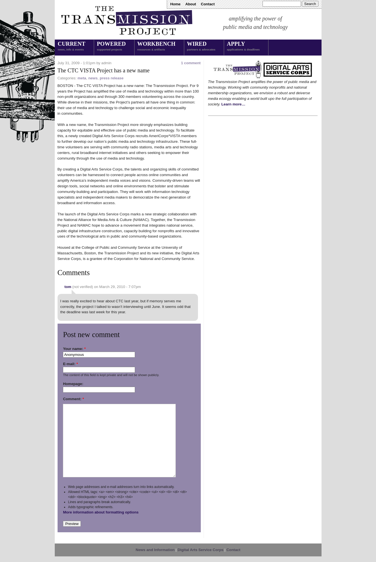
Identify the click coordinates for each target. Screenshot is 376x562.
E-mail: (70, 364)
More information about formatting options (100, 512)
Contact (208, 4)
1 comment (190, 63)
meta (82, 78)
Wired (201, 46)
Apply (243, 46)
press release (112, 78)
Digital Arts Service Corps (201, 550)
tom (68, 287)
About (190, 4)
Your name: (74, 349)
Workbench (156, 46)
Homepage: (73, 384)
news (92, 78)
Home (175, 4)
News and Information (155, 550)
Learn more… (233, 104)
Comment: (73, 399)
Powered (111, 46)
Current (71, 46)
